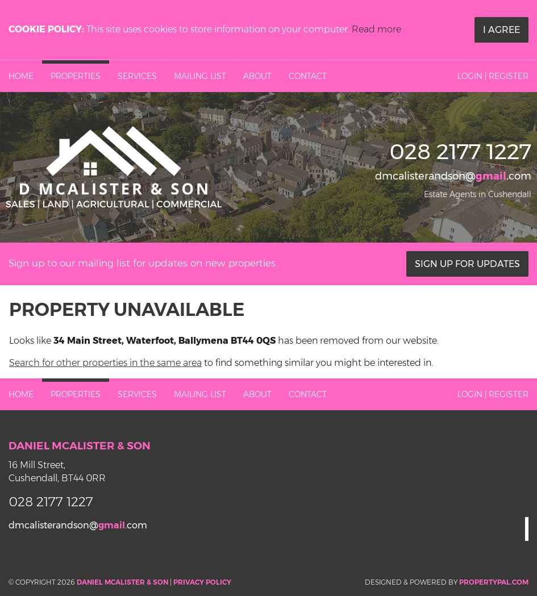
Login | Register (492, 76)
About (257, 76)
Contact (308, 76)
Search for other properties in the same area (105, 362)
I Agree (501, 29)
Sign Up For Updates (467, 264)
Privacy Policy (202, 582)
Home (21, 76)
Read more (376, 29)
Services (137, 76)
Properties (76, 76)
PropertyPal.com (493, 582)
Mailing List (200, 76)
